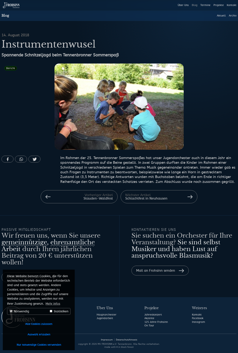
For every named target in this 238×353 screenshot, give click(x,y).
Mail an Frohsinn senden (155, 270)
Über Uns (183, 5)
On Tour (149, 325)
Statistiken (59, 311)
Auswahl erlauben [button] (39, 334)
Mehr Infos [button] (53, 304)
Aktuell (221, 15)
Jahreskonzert (153, 314)
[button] (7, 159)
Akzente (149, 318)
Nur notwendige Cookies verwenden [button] (39, 344)
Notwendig (19, 311)
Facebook (197, 318)
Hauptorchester (106, 314)
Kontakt (232, 5)
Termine (205, 5)
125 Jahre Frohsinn (156, 322)
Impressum (107, 339)
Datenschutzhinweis (126, 339)
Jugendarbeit (105, 318)
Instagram (198, 322)
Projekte (218, 5)
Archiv (233, 15)
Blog (194, 5)
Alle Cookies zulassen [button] (38, 324)
